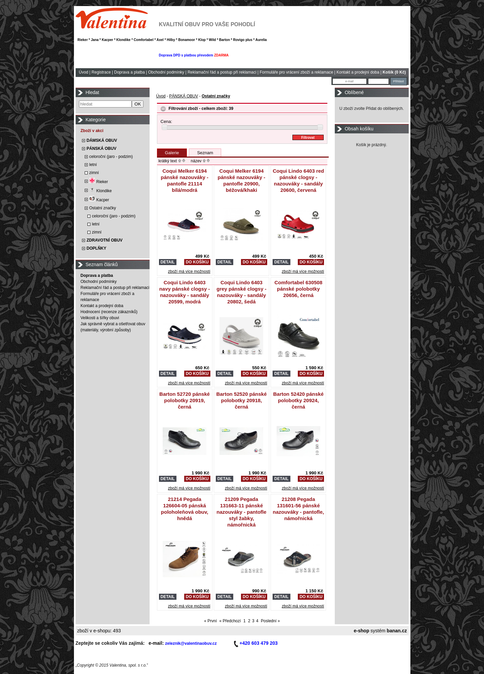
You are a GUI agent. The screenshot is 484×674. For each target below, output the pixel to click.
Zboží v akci (92, 130)
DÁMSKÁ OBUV (102, 140)
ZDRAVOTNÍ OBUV (105, 240)
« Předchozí (230, 621)
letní (93, 164)
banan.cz (397, 630)
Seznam (205, 152)
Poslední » (270, 621)
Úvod (83, 72)
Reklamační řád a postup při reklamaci (222, 72)
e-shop (361, 630)
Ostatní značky (102, 208)
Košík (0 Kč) (394, 72)
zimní (94, 172)
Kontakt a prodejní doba (357, 72)
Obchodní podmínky (166, 72)
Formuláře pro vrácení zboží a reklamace (296, 72)
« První (210, 621)
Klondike (100, 190)
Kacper (99, 200)
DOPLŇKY (97, 248)
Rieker (98, 181)
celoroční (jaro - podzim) (111, 156)
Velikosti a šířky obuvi (100, 317)
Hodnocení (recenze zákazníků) (109, 311)
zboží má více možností (189, 271)
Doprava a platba (129, 72)
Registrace (101, 72)
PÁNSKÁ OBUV (102, 148)
